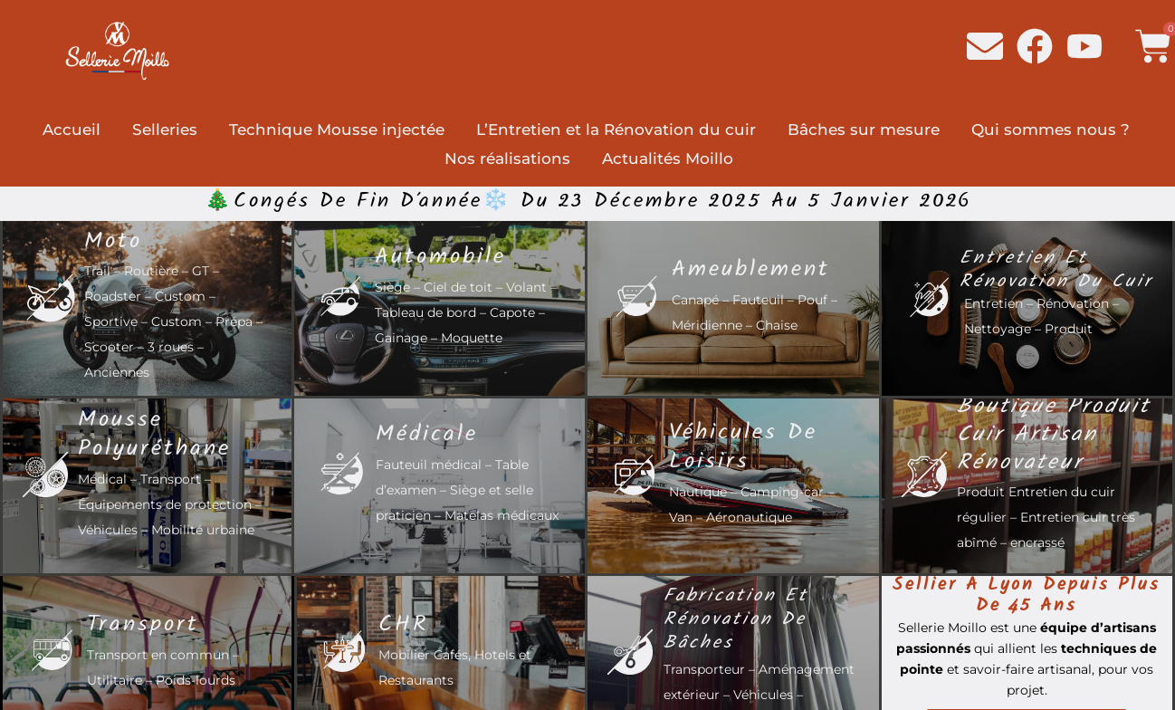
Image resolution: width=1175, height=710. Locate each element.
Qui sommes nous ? (1050, 129)
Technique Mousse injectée (336, 129)
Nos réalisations (507, 158)
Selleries (164, 129)
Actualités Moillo (667, 158)
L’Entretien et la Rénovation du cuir (616, 129)
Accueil (71, 129)
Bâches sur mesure (864, 129)
